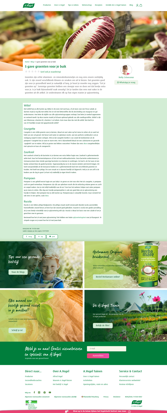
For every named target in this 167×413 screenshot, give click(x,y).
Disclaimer (116, 397)
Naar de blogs (18, 272)
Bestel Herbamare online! (108, 277)
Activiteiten (87, 381)
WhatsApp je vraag (126, 82)
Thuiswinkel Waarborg (90, 397)
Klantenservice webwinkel (129, 381)
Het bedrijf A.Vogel (60, 385)
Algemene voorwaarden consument (37, 397)
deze (85, 143)
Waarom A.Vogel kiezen (62, 381)
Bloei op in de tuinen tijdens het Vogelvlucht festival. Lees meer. (99, 411)
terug (29, 237)
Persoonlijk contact (126, 377)
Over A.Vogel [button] (59, 5)
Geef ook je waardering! (53, 72)
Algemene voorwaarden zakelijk (65, 397)
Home (27, 62)
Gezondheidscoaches (33, 381)
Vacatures (29, 385)
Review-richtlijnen (126, 385)
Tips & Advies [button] (73, 5)
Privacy (105, 397)
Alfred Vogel (57, 377)
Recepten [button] (98, 5)
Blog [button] (131, 5)
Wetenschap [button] (87, 5)
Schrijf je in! (17, 331)
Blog (32, 62)
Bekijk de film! (103, 326)
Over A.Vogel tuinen (91, 377)
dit (28, 123)
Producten (29, 377)
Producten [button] (47, 5)
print (54, 237)
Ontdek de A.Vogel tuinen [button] (116, 5)
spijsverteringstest (79, 217)
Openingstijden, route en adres (95, 385)
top (42, 237)
